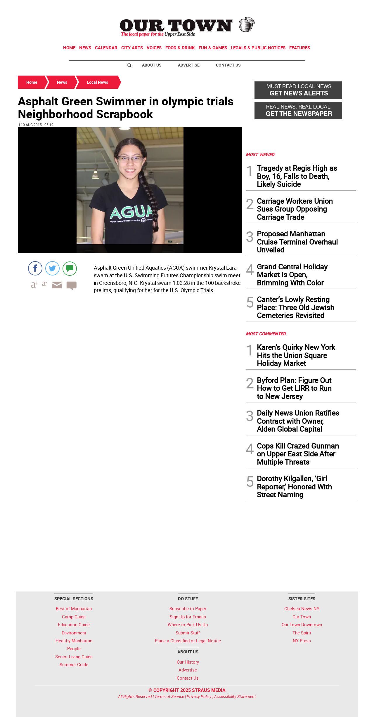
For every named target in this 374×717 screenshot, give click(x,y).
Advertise (189, 65)
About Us (152, 65)
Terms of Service (169, 696)
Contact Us (228, 65)
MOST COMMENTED (266, 333)
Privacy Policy (199, 696)
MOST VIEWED (260, 154)
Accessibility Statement (235, 696)
